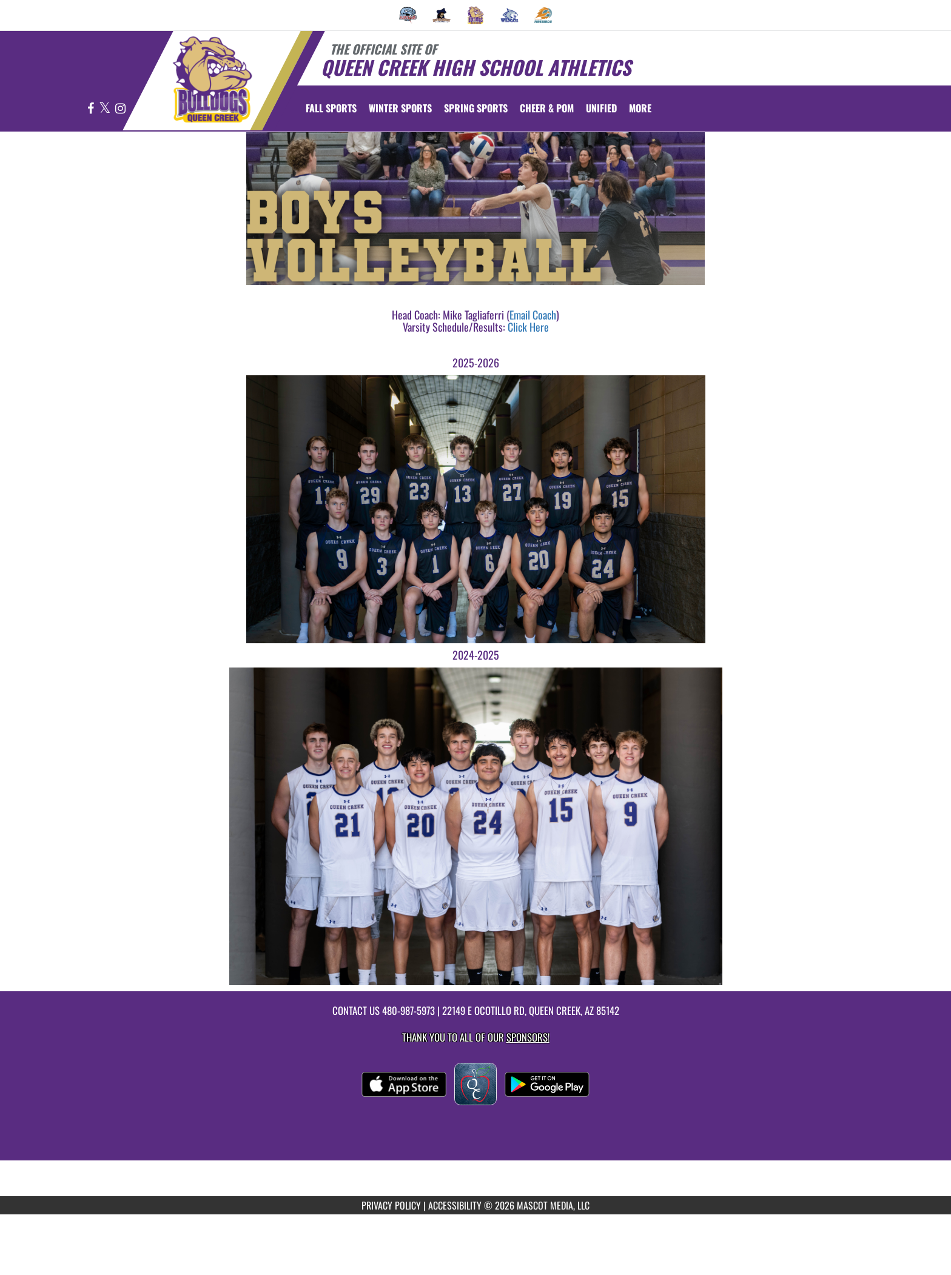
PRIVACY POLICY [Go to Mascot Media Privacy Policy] (391, 1205)
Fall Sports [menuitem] (331, 108)
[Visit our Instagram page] (120, 108)
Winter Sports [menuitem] (400, 108)
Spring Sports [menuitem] (476, 108)
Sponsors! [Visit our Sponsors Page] (527, 1037)
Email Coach (532, 315)
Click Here (528, 327)
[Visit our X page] (105, 108)
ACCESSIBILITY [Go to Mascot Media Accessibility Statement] (455, 1205)
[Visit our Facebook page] (91, 108)
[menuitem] (408, 15)
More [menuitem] (640, 108)
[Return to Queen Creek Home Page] (212, 79)
